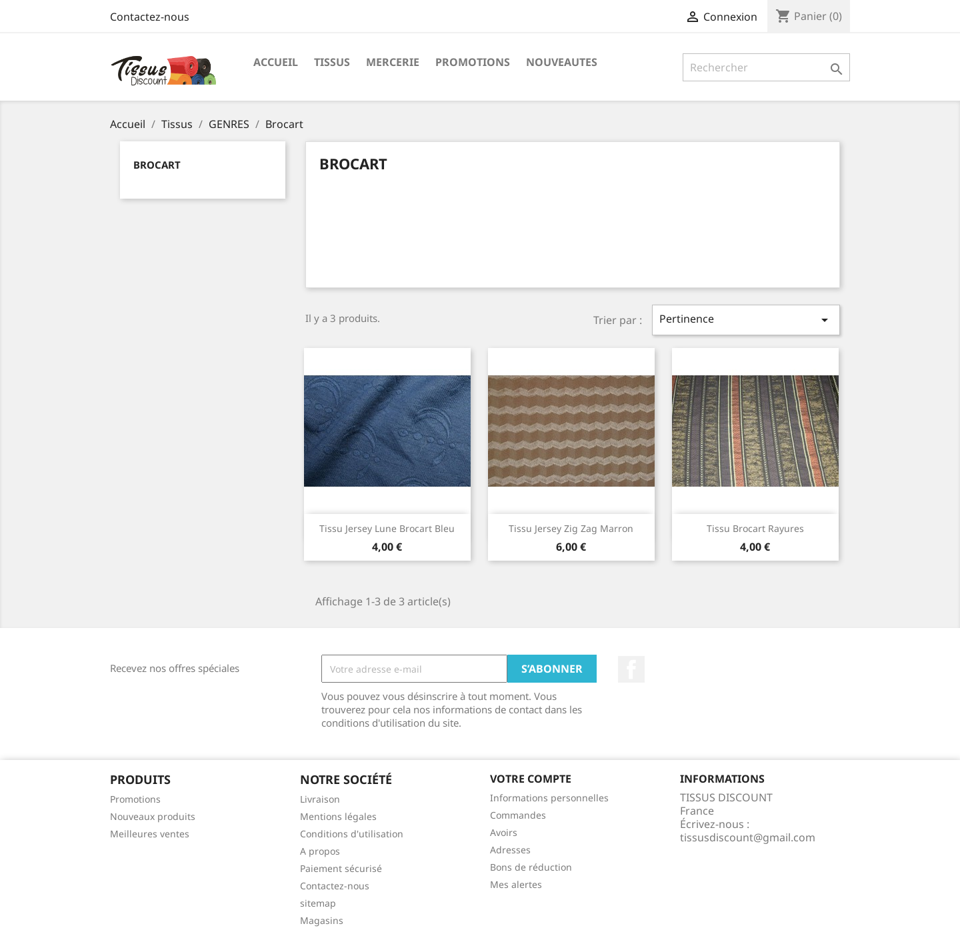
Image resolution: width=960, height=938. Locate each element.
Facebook (631, 669)
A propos (320, 851)
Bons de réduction (531, 867)
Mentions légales (338, 816)
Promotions (135, 799)
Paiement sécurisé (341, 868)
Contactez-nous (149, 16)
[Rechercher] (766, 67)
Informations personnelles (549, 797)
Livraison (320, 799)
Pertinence (746, 319)
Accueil (275, 62)
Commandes (518, 815)
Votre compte (530, 778)
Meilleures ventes (149, 833)
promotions (472, 62)
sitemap (318, 903)
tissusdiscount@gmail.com (747, 837)
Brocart (157, 164)
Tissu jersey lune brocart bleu (387, 528)
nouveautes (561, 62)
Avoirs (503, 832)
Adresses (510, 849)
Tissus (332, 62)
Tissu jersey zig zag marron (571, 528)
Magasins (321, 920)
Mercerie (392, 62)
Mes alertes (516, 884)
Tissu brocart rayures (755, 528)
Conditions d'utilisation (351, 833)
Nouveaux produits (152, 816)
